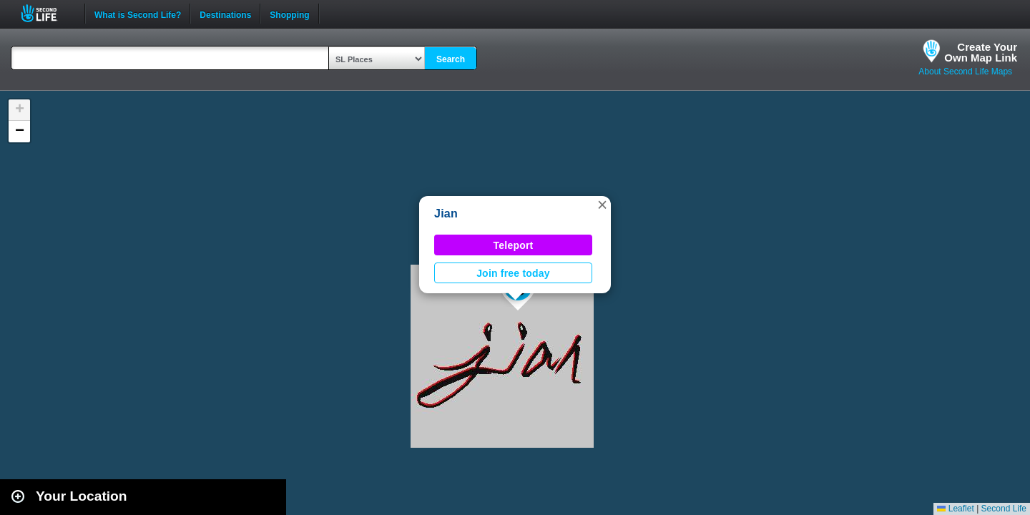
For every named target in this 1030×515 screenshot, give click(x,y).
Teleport (514, 245)
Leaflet (955, 509)
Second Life (47, 13)
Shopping (289, 13)
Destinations (225, 13)
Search (450, 59)
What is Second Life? (137, 13)
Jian (446, 213)
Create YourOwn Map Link (980, 52)
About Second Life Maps (965, 72)
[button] (602, 204)
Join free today (513, 273)
